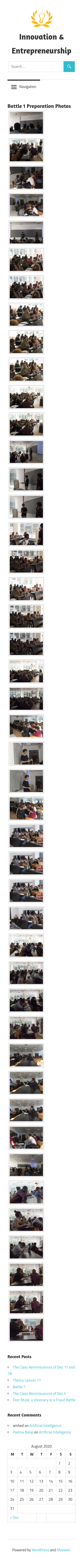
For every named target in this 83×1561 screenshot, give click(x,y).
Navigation (27, 86)
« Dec (14, 1517)
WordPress (40, 1550)
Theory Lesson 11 (27, 1380)
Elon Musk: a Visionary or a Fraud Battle (44, 1400)
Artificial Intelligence (45, 1425)
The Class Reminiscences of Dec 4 (39, 1393)
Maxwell (63, 1550)
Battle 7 (19, 1387)
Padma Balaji (23, 1432)
